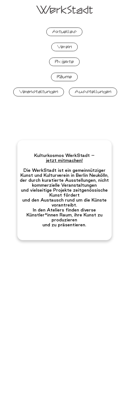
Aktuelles (64, 31)
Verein (64, 47)
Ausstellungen (93, 91)
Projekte (64, 61)
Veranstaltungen (38, 91)
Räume (64, 77)
